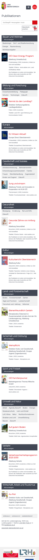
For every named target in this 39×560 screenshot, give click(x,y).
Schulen (5, 95)
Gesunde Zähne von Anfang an (22, 221)
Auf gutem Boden (17, 427)
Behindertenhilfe (25, 167)
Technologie (15, 95)
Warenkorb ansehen (29, 28)
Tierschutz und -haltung (11, 304)
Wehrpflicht (14, 345)
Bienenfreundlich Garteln (21, 310)
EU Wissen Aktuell (17, 134)
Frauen (5, 174)
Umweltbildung (23, 417)
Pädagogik (24, 92)
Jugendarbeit (30, 174)
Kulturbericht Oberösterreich (22, 259)
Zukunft (24, 95)
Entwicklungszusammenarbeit (14, 171)
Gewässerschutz (9, 411)
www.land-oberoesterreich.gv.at (12, 528)
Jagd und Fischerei (10, 301)
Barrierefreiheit (27, 516)
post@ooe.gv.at (9, 525)
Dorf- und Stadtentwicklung (23, 43)
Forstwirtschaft (15, 298)
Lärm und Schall (22, 411)
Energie (5, 46)
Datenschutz (16, 516)
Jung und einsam (17, 183)
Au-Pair (12, 494)
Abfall (5, 408)
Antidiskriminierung (10, 167)
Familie (29, 171)
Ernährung (16, 211)
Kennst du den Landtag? (20, 101)
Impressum (6, 516)
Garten (25, 298)
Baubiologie (7, 43)
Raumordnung (15, 46)
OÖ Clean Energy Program (21, 56)
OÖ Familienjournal (18, 378)
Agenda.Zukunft (15, 408)
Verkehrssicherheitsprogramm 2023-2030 (23, 456)
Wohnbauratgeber (9, 50)
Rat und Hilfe (27, 211)
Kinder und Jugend (9, 177)
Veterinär (25, 304)
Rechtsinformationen (26, 414)
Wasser (5, 421)
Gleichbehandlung (16, 174)
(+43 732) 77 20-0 (25, 523)
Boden (5, 298)
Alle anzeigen (9, 40)
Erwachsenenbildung (10, 92)
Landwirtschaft (24, 301)
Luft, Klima (6, 414)
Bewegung (6, 211)
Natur (14, 414)
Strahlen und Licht (9, 417)
